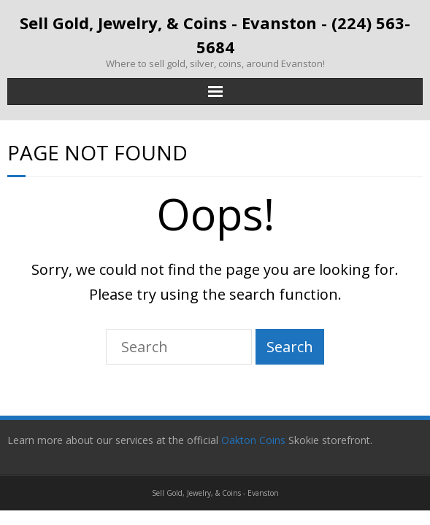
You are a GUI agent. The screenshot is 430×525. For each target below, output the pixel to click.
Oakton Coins (254, 440)
